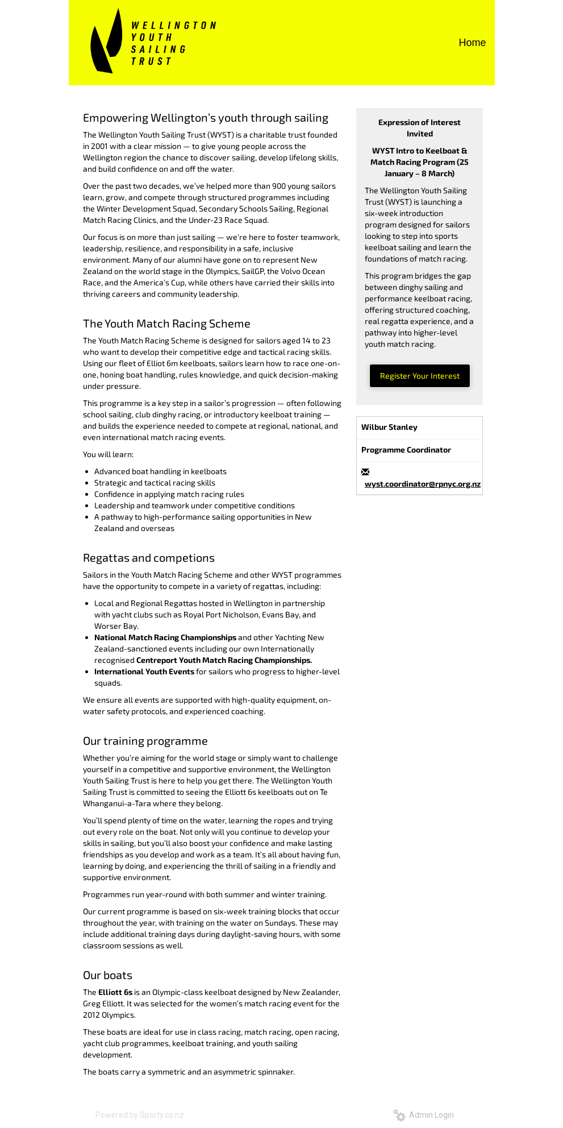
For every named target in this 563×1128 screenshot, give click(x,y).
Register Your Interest (420, 375)
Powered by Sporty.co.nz (139, 1114)
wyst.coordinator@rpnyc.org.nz (423, 483)
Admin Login (423, 1114)
